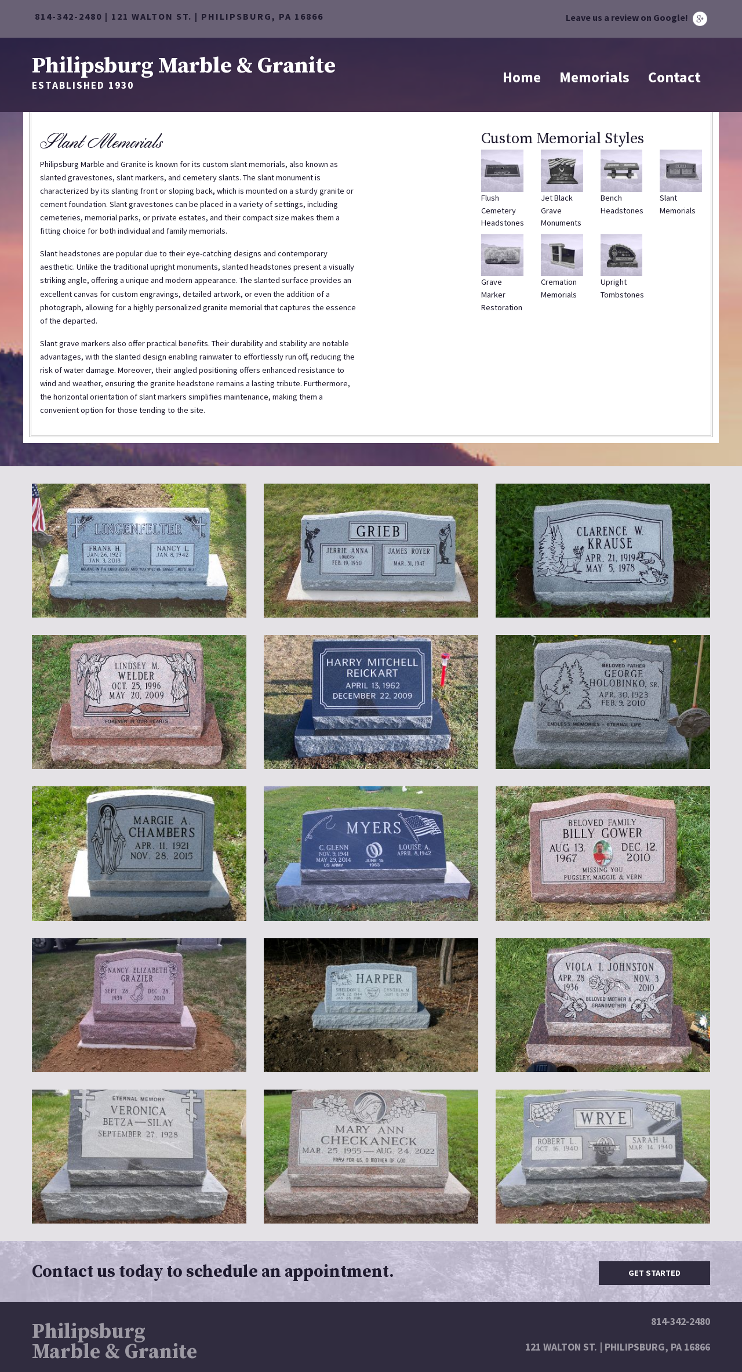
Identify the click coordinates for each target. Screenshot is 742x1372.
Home (522, 77)
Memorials (594, 77)
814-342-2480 (680, 1321)
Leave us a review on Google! (636, 17)
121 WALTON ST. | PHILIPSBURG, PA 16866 (217, 16)
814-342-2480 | (73, 16)
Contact (674, 77)
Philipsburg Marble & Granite (184, 64)
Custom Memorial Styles (562, 138)
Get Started (654, 1273)
